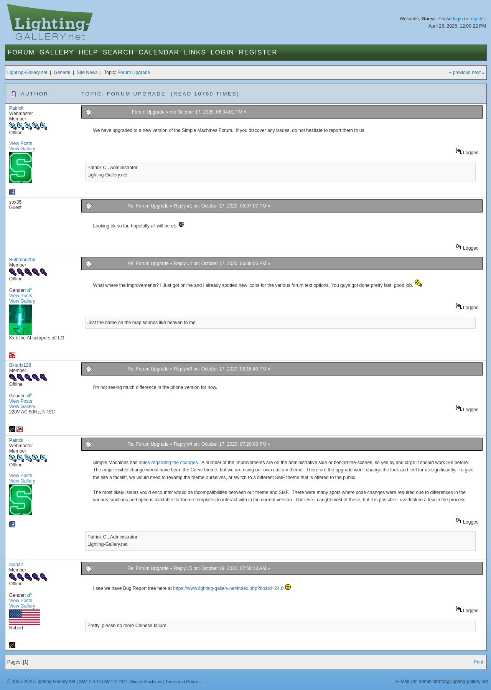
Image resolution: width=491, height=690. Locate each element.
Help (88, 52)
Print (478, 662)
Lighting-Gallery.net (27, 72)
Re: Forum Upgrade (147, 206)
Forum (21, 52)
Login (222, 52)
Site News (87, 72)
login (458, 18)
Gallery (57, 52)
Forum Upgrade (133, 72)
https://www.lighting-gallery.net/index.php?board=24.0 (228, 588)
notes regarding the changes (168, 462)
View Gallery (22, 149)
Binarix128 (20, 365)
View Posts (20, 143)
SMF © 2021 (116, 681)
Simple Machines (146, 681)
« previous (460, 72)
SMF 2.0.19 (90, 681)
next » (478, 72)
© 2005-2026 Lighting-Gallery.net (41, 681)
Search (118, 52)
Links (195, 52)
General (62, 72)
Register (258, 52)
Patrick (16, 108)
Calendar (158, 52)
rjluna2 (16, 564)
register (477, 18)
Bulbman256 (22, 259)
